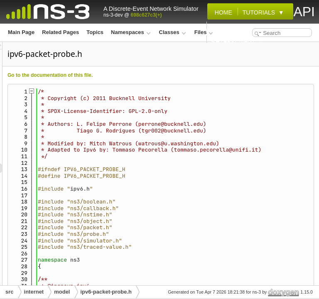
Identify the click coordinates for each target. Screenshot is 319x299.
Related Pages (60, 32)
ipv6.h (184, 214)
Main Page (21, 32)
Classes (172, 32)
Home (221, 12)
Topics (94, 32)
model (62, 292)
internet (34, 292)
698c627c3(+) (146, 15)
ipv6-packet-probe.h (106, 292)
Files (203, 32)
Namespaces (130, 32)
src (9, 292)
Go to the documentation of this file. (153, 75)
